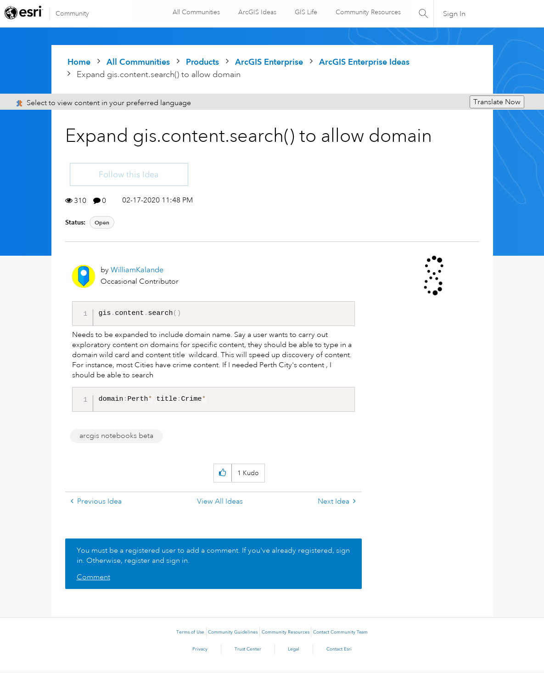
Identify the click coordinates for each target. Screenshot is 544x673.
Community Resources (367, 12)
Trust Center (248, 652)
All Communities (195, 12)
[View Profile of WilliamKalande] (137, 269)
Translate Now (497, 102)
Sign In (454, 13)
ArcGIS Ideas (257, 12)
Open (102, 222)
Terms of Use (190, 635)
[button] (222, 476)
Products (202, 62)
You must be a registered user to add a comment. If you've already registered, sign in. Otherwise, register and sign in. (213, 558)
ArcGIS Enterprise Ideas (364, 62)
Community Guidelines (233, 635)
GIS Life (305, 12)
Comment (93, 579)
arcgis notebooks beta (116, 438)
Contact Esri (339, 652)
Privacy (200, 652)
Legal (293, 652)
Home (78, 62)
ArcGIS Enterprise (269, 62)
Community (72, 13)
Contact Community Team (340, 635)
